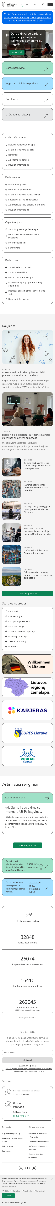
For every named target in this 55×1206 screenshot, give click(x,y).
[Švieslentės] (27, 99)
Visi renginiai (27, 845)
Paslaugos (6, 1151)
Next (49, 44)
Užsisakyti (27, 1060)
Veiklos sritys (7, 1146)
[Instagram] (34, 1168)
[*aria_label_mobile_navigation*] (49, 4)
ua (31, 4)
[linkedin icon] (21, 1168)
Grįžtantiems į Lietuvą (11, 1133)
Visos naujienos (26, 593)
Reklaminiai (39, 1191)
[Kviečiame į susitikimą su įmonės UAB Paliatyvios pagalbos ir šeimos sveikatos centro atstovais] (27, 813)
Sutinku (8, 1195)
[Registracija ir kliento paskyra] (27, 83)
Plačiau (15, 52)
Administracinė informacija (39, 1141)
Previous (5, 44)
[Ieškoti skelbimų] (43, 4)
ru (35, 4)
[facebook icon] (27, 1168)
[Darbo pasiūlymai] (27, 68)
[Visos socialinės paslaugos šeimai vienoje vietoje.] (27, 756)
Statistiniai (27, 1191)
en (27, 4)
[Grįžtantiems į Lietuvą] (27, 114)
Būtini (5, 1191)
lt (22, 4)
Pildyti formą (19, 1116)
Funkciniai (15, 1191)
